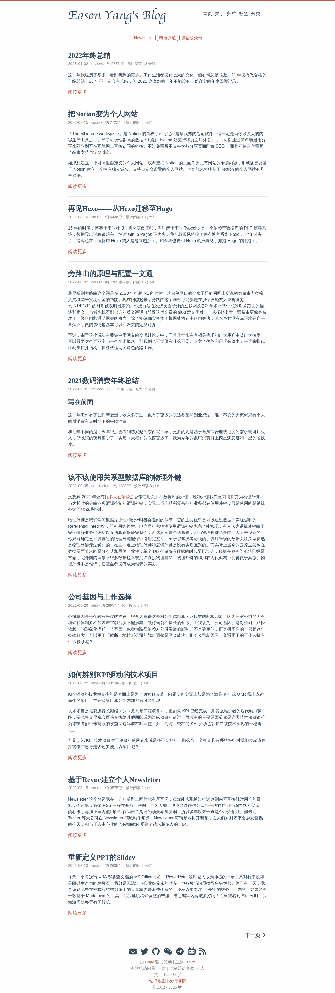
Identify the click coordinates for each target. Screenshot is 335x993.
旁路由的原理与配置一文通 (110, 274)
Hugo (149, 962)
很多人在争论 (117, 497)
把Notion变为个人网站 (103, 114)
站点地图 (157, 981)
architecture (100, 486)
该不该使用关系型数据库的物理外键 (124, 477)
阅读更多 (77, 92)
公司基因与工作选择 (100, 597)
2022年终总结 (89, 55)
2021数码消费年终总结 (103, 381)
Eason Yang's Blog (117, 15)
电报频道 (167, 38)
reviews (97, 64)
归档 (231, 13)
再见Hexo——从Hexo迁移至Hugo (120, 209)
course (96, 122)
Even (191, 962)
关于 (219, 13)
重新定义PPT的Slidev (101, 857)
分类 (255, 13)
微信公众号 (191, 38)
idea (94, 605)
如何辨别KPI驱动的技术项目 (113, 675)
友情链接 (177, 981)
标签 (243, 13)
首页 (207, 13)
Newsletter (144, 38)
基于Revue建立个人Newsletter (114, 780)
